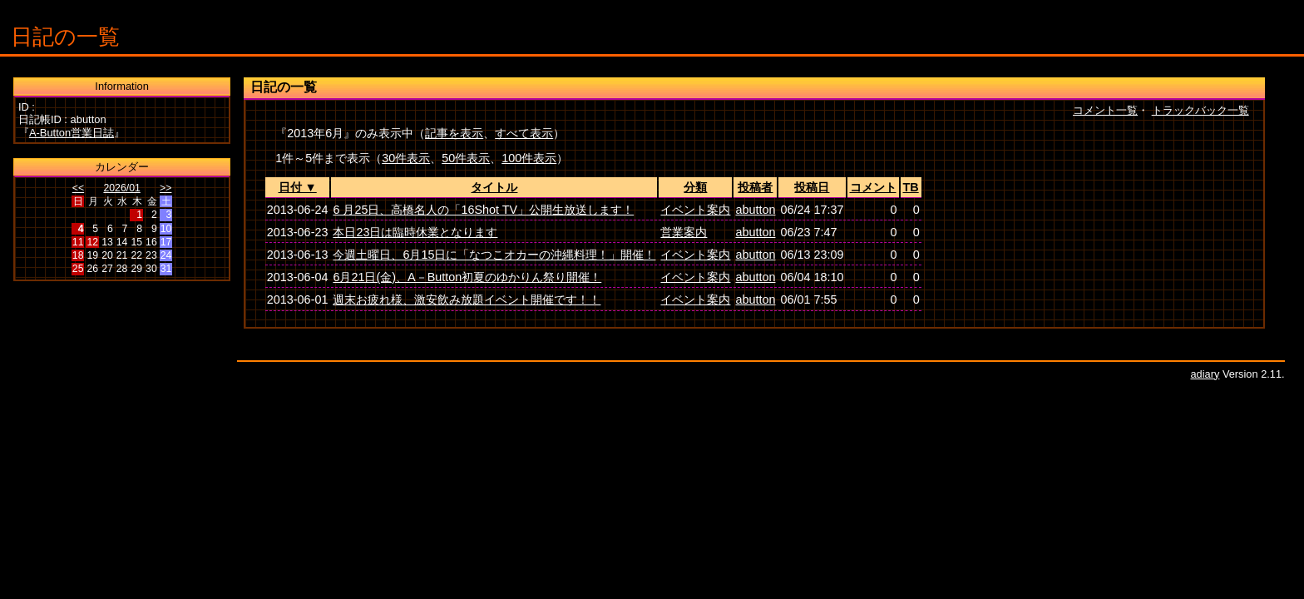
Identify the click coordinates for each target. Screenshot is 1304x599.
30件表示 (406, 158)
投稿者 (755, 187)
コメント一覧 (1105, 110)
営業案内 (683, 232)
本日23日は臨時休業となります (415, 232)
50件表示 (466, 158)
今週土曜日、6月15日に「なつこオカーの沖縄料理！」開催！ (494, 254)
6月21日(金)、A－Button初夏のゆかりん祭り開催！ (467, 277)
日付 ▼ (298, 187)
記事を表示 (454, 133)
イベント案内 (695, 209)
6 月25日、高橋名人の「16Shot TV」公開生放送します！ (483, 209)
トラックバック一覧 (1200, 110)
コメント (873, 187)
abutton (755, 209)
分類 (695, 187)
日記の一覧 (65, 36)
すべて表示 (524, 133)
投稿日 (811, 187)
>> (165, 188)
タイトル (494, 187)
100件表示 (528, 158)
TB (911, 187)
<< (78, 188)
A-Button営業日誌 (71, 132)
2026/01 (121, 188)
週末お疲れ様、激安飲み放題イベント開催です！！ (466, 299)
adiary (1205, 374)
